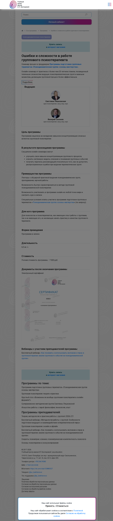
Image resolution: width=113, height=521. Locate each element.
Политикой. (78, 511)
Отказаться (62, 506)
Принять (50, 506)
